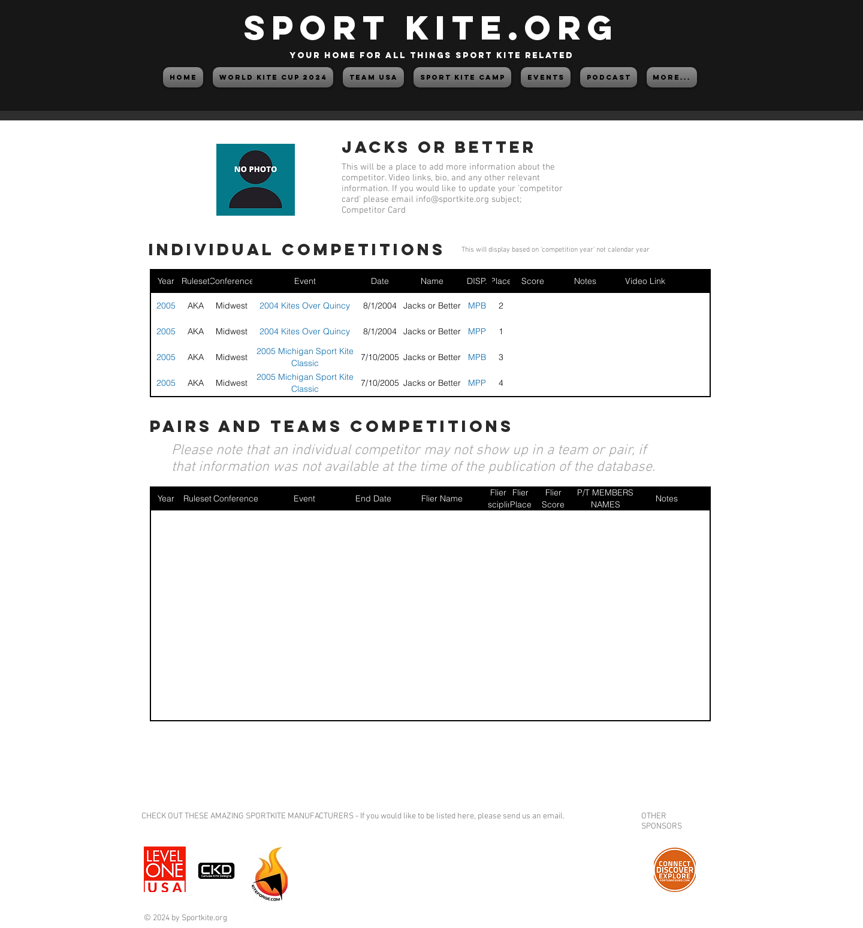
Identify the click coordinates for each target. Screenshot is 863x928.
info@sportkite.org (452, 199)
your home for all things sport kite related (431, 55)
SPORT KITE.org (431, 27)
